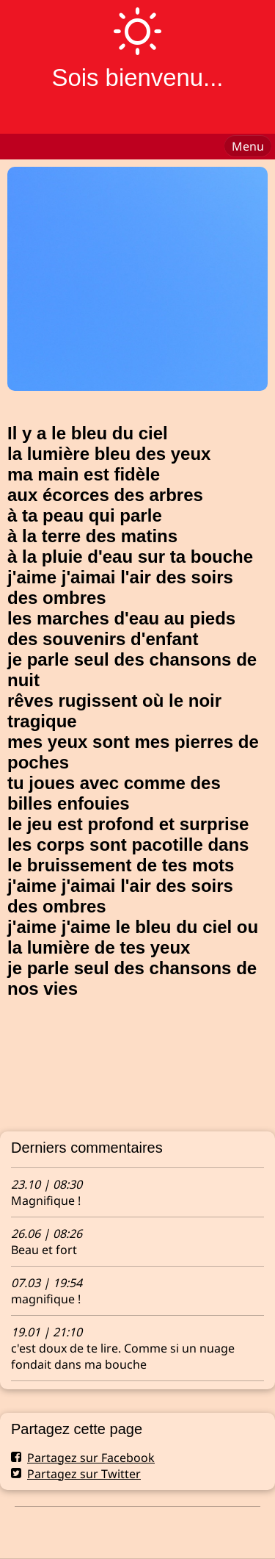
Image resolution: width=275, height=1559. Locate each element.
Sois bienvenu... (137, 77)
